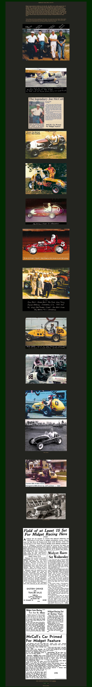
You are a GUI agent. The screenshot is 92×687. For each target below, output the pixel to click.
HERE (54, 681)
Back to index (46, 685)
